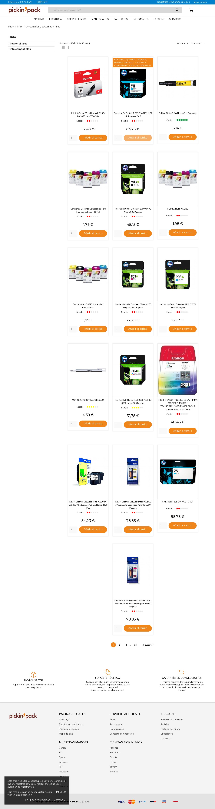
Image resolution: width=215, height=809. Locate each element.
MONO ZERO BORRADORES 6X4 (88, 400)
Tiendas (114, 771)
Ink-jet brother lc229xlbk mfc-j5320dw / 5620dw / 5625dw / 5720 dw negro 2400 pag (88, 505)
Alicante (114, 747)
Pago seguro (116, 724)
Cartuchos (121, 19)
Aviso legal (64, 719)
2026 (86, 801)
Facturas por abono (171, 729)
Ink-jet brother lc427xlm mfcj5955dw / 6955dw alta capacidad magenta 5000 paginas (132, 603)
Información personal (172, 719)
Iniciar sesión (200, 2)
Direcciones (167, 733)
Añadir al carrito (93, 137)
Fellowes (63, 762)
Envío (113, 719)
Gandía (113, 757)
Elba (61, 752)
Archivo (39, 19)
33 (135, 645)
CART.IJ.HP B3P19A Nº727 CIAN (177, 502)
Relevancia (198, 43)
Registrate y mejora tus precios (173, 2)
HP (60, 767)
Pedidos (165, 724)
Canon (62, 747)
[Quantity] (73, 138)
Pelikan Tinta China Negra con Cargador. (178, 113)
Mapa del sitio (66, 733)
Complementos (76, 19)
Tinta (12, 37)
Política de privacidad (37, 800)
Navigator (64, 771)
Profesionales (117, 729)
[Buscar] (115, 10)
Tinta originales (17, 43)
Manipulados (100, 19)
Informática (141, 19)
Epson (62, 757)
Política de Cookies (69, 729)
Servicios (175, 19)
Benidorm (115, 752)
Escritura (55, 19)
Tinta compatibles (19, 49)
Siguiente (148, 645)
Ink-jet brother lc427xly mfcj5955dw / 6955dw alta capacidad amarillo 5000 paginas (133, 505)
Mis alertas (166, 738)
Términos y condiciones (71, 724)
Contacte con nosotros (122, 733)
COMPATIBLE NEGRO (177, 208)
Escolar (159, 19)
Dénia (113, 762)
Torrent (113, 767)
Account (168, 714)
